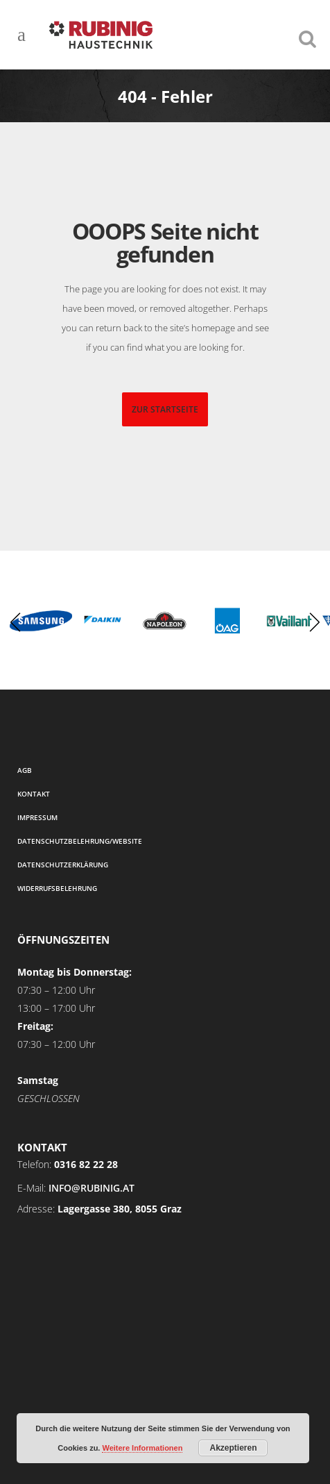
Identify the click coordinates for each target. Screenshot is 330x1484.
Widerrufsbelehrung (57, 888)
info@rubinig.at (91, 1187)
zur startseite (165, 409)
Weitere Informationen (142, 1448)
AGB (24, 770)
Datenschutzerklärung (62, 864)
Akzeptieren (233, 1448)
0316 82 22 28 (86, 1164)
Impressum (37, 817)
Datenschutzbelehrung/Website (79, 841)
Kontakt (33, 794)
